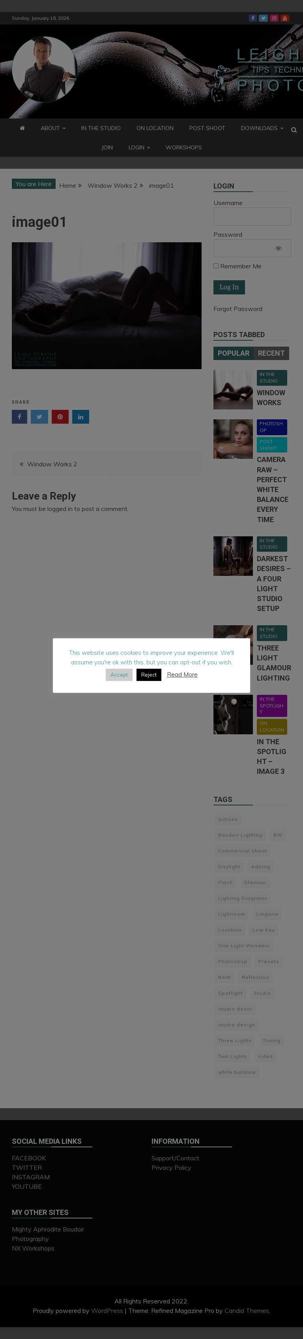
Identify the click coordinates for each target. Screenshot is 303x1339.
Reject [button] (149, 674)
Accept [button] (119, 674)
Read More (182, 674)
